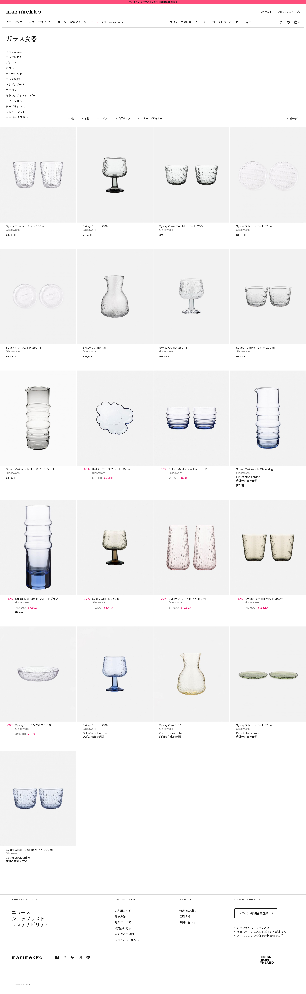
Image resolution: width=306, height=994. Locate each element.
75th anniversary (112, 22)
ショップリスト (286, 12)
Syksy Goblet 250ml (96, 226)
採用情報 (184, 916)
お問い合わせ (187, 922)
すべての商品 (14, 52)
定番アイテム (78, 22)
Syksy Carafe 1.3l (94, 347)
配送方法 (120, 916)
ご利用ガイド (267, 12)
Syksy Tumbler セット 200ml (255, 347)
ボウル (10, 68)
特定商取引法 (187, 911)
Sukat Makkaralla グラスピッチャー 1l (30, 469)
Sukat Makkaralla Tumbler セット (191, 469)
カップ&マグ (14, 57)
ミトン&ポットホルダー (21, 95)
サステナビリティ (220, 22)
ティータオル (14, 101)
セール (94, 22)
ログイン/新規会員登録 (253, 913)
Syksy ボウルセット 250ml (23, 347)
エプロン (11, 90)
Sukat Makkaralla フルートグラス (37, 599)
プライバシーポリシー (128, 940)
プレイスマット (15, 112)
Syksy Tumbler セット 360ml (25, 226)
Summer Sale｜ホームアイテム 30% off (153, 2)
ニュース (200, 22)
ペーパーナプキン (17, 117)
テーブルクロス (15, 106)
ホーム (62, 22)
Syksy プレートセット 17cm (254, 226)
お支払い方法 (123, 928)
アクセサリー (46, 22)
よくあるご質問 (124, 934)
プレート (11, 62)
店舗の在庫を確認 (246, 481)
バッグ (30, 22)
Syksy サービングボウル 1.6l (33, 725)
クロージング (14, 22)
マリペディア (243, 22)
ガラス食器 (13, 79)
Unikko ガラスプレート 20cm (111, 469)
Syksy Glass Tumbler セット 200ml (182, 226)
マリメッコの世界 (180, 22)
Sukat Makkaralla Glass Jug (254, 469)
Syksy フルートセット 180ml (187, 599)
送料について (123, 922)
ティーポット (14, 73)
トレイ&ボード (15, 84)
